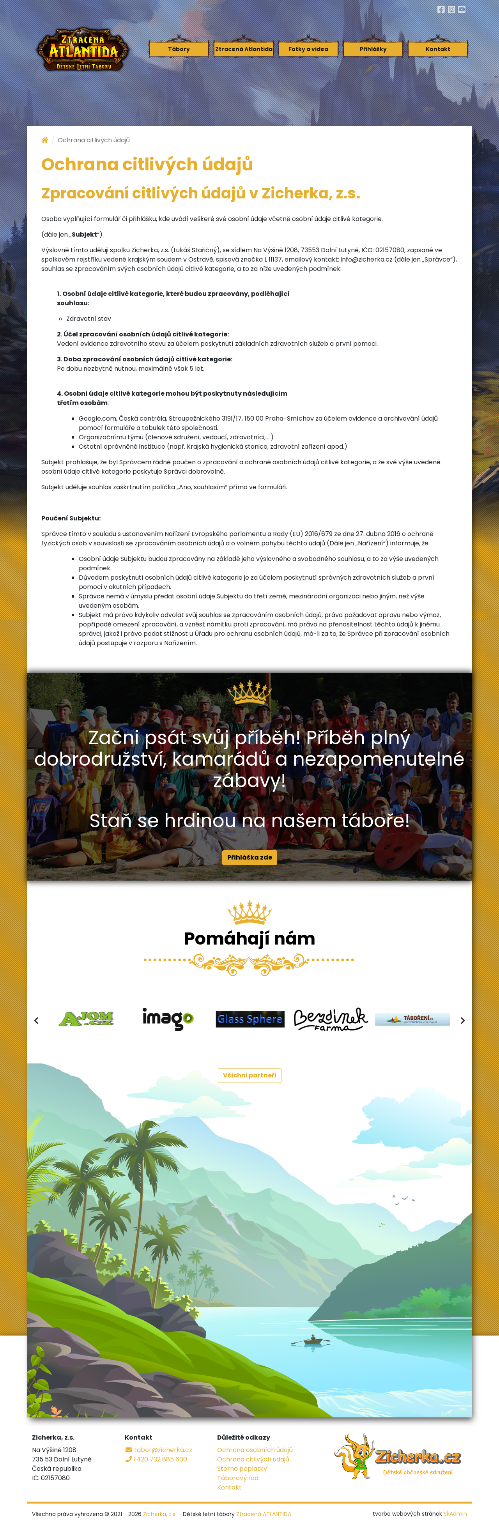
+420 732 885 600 (156, 1459)
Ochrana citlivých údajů (253, 1459)
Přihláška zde (249, 857)
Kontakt (438, 49)
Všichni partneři (249, 1075)
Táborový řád (237, 1478)
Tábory (179, 49)
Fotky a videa (308, 49)
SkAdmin (455, 1514)
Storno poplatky (242, 1468)
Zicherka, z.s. (160, 1514)
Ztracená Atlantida (244, 49)
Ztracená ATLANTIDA (263, 1514)
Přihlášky (373, 49)
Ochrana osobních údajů (255, 1449)
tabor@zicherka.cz (158, 1449)
